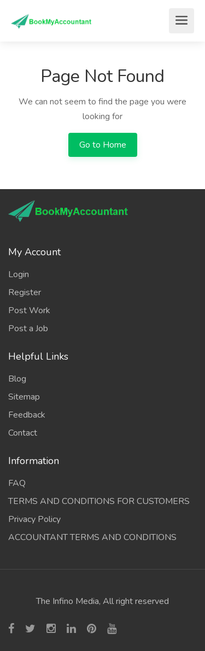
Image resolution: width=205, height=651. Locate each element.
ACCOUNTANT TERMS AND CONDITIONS (92, 537)
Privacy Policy (34, 519)
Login (18, 274)
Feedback (26, 415)
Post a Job (28, 328)
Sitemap (24, 397)
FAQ (17, 483)
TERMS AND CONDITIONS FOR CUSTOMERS (99, 501)
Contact (22, 433)
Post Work (29, 310)
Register (24, 292)
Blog (17, 379)
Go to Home (102, 145)
